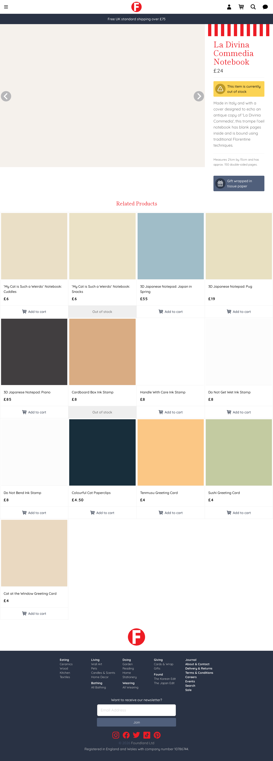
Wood (64, 668)
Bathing (96, 683)
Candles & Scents (103, 673)
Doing (127, 660)
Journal (190, 660)
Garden (128, 664)
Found (158, 674)
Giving (158, 660)
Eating (64, 660)
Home (127, 673)
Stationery (130, 677)
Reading (128, 668)
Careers (191, 677)
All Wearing (130, 687)
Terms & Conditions (199, 673)
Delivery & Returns (198, 668)
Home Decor (100, 677)
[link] (136, 7)
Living (95, 660)
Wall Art (96, 664)
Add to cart (34, 311)
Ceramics (66, 664)
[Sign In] (231, 7)
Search (190, 686)
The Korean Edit (165, 679)
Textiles (65, 677)
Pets (94, 668)
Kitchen (65, 673)
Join (136, 722)
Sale (188, 690)
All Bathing (98, 687)
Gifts (157, 668)
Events (190, 681)
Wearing (129, 683)
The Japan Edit (164, 683)
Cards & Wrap (163, 664)
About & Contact (197, 664)
